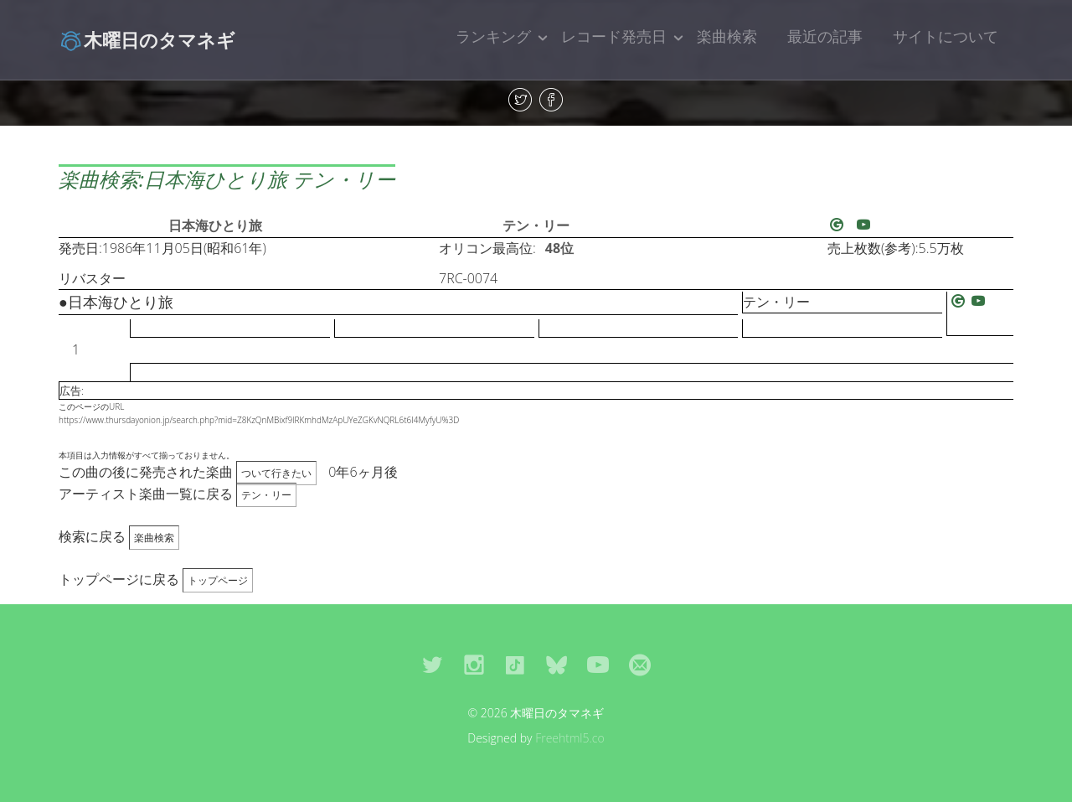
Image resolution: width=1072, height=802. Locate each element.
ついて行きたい (276, 473)
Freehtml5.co (570, 738)
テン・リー (536, 225)
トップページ (218, 580)
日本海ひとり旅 (215, 225)
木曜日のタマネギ (147, 39)
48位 (559, 248)
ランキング (493, 36)
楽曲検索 (727, 36)
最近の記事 (825, 36)
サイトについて (945, 36)
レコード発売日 (614, 36)
